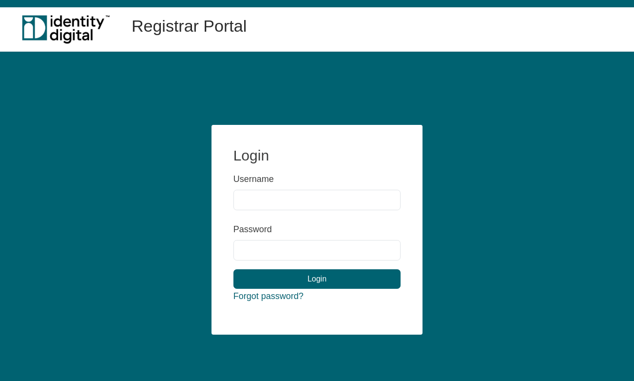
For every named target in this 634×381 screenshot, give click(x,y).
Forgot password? (268, 296)
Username (247, 179)
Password (247, 229)
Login (317, 279)
